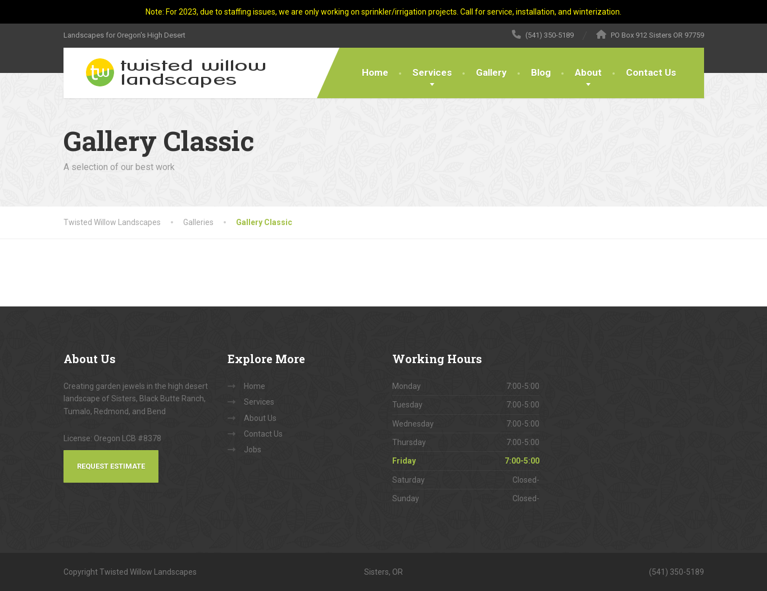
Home (375, 72)
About (588, 72)
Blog (541, 72)
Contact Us (651, 72)
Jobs (252, 449)
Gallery (491, 72)
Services (432, 72)
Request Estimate (111, 466)
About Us (260, 418)
